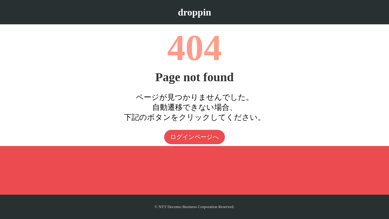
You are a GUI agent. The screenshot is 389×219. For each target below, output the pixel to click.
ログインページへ (194, 137)
